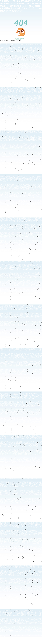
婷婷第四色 (38, 87)
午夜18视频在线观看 (4, 318)
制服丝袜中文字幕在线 (30, 129)
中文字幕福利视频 (3, 336)
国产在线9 (36, 519)
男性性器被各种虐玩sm (34, 245)
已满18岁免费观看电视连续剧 (32, 547)
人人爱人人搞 (6, 63)
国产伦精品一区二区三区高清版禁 (32, 280)
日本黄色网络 (5, 178)
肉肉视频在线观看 (21, 429)
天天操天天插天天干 (17, 525)
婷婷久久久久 (24, 412)
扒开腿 (22, 73)
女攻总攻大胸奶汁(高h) (18, 474)
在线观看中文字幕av (35, 515)
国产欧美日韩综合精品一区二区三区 (14, 164)
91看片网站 (33, 306)
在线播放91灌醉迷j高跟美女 (23, 241)
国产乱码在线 (5, 145)
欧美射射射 (12, 329)
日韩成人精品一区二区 (21, 115)
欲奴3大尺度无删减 (14, 256)
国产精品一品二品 (38, 161)
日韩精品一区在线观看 (17, 193)
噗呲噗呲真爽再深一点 (30, 281)
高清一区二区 (31, 163)
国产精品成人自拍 (6, 203)
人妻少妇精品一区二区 (23, 321)
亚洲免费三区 (10, 482)
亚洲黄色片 (26, 199)
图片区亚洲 (27, 178)
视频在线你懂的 (31, 508)
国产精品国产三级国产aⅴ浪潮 (14, 580)
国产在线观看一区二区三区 (22, 165)
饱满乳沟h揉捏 (5, 309)
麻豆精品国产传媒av (27, 210)
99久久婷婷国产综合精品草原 (14, 232)
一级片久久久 (12, 505)
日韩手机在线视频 (26, 244)
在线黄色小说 (4, 58)
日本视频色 (26, 438)
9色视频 (18, 371)
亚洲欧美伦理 (11, 306)
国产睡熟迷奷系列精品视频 (18, 172)
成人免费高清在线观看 (8, 543)
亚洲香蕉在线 (15, 229)
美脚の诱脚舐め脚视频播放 (30, 124)
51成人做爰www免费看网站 (33, 143)
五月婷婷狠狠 (26, 629)
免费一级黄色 (18, 357)
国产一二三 (25, 96)
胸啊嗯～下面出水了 (7, 502)
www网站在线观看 (10, 75)
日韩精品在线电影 (25, 197)
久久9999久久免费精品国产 (10, 47)
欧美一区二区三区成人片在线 (7, 146)
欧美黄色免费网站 (7, 370)
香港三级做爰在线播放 (12, 115)
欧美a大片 (32, 268)
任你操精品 (4, 124)
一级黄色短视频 (3, 241)
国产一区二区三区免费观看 (18, 398)
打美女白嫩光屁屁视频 (34, 347)
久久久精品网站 (35, 220)
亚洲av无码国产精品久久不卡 (26, 75)
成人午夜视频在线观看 (21, 71)
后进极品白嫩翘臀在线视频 (27, 265)
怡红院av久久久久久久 (9, 176)
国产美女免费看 (17, 233)
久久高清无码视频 (27, 402)
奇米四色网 (18, 492)
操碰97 (6, 526)
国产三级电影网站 (38, 578)
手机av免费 (20, 332)
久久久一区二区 (13, 216)
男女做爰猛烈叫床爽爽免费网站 (10, 298)
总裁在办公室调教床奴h (33, 205)
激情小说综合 (4, 285)
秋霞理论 (31, 554)
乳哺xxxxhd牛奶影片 (25, 469)
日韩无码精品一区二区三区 (13, 189)
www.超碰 (39, 546)
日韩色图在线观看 (8, 427)
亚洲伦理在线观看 (37, 96)
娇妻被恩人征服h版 (36, 154)
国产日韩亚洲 (17, 177)
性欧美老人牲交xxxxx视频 (5, 256)
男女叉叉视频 (7, 315)
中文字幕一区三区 (38, 228)
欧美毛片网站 (15, 503)
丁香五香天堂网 (15, 410)
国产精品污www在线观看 (8, 103)
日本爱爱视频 (38, 466)
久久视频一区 (23, 51)
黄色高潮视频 (18, 619)
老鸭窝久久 (16, 322)
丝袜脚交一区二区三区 (35, 201)
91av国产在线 (38, 165)
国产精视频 (27, 131)
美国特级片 (28, 471)
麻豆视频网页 (21, 72)
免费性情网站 (38, 204)
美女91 (5, 272)
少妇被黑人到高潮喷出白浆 (21, 123)
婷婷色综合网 (39, 630)
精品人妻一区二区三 (29, 370)
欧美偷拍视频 (7, 104)
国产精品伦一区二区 (32, 138)
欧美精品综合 (2, 125)
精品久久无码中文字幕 (8, 259)
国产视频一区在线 (36, 74)
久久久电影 (2, 627)
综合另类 (18, 395)
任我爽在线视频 (14, 523)
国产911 (16, 310)
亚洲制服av (37, 358)
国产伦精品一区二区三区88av (16, 417)
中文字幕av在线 (3, 89)
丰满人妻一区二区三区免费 (5, 68)
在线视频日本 (36, 378)
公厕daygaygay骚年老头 (29, 538)
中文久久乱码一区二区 (21, 132)
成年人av (15, 361)
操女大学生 (14, 57)
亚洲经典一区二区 (35, 114)
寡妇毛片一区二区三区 (21, 298)
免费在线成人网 (25, 242)
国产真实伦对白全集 (4, 74)
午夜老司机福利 (5, 148)
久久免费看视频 (7, 523)
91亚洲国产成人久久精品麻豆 (18, 334)
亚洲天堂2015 (20, 535)
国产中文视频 (7, 632)
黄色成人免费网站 (34, 97)
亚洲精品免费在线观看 (4, 300)
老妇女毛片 (27, 184)
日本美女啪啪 (24, 427)
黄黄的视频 (32, 209)
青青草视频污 (26, 116)
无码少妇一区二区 (14, 251)
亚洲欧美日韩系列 (31, 106)
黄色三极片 (36, 478)
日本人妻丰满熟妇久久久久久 (21, 350)
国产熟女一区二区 (26, 202)
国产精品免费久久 (3, 291)
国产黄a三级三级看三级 (6, 273)
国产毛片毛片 (20, 229)
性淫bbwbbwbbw (37, 159)
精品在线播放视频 (28, 301)
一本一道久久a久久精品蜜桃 (28, 531)
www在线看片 (8, 347)
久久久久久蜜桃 (9, 527)
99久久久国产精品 (13, 381)
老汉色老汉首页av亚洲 (29, 176)
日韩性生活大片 (22, 189)
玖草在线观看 (13, 451)
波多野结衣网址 (25, 607)
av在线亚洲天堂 (31, 412)
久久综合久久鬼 (17, 541)
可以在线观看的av (23, 614)
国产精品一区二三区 (33, 225)
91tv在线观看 (19, 283)
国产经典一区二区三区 (31, 630)
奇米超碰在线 (27, 445)
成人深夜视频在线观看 (12, 426)
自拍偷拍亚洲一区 (19, 203)
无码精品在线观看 (13, 323)
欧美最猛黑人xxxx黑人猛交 (27, 267)
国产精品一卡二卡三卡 (7, 443)
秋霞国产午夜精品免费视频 (29, 398)
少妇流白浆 (30, 148)
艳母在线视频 (32, 60)
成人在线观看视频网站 (36, 237)
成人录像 (31, 324)
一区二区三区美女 (8, 507)
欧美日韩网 (25, 363)
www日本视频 (39, 195)
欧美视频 (30, 509)
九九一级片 (3, 281)
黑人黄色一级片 (8, 490)
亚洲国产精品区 (38, 318)
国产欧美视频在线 (35, 103)
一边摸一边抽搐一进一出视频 (28, 519)
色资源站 (21, 508)
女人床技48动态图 (26, 226)
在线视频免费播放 (13, 181)
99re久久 (9, 119)
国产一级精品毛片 (18, 217)
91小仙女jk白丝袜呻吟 (22, 523)
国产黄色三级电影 (20, 571)
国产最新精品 (2, 167)
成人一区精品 (35, 355)
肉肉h (34, 260)
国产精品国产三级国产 (24, 232)
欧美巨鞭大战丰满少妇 (26, 114)
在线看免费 (13, 380)
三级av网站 (2, 469)
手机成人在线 (24, 369)
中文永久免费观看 (26, 213)
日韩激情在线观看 (17, 379)
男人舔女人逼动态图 (31, 168)
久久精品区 (13, 225)
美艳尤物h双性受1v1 (26, 481)
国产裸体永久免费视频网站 (20, 436)
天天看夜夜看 (33, 579)
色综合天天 (10, 196)
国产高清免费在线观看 (26, 282)
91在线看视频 (13, 252)
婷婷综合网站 (7, 396)
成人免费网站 (16, 44)
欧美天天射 (23, 128)
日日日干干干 (12, 455)
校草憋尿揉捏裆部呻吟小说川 (6, 138)
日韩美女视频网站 (24, 388)
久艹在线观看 (5, 514)
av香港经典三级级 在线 (7, 615)
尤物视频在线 (14, 598)
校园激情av (32, 382)
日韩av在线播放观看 (4, 339)
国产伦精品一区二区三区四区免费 (11, 67)
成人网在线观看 (15, 430)
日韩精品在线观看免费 (26, 603)
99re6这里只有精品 (36, 277)
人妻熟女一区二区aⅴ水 (27, 84)
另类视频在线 (27, 112)
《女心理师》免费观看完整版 (10, 127)
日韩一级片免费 (27, 579)
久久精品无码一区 (27, 306)
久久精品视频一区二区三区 (13, 121)
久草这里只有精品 (23, 144)
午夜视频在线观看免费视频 (9, 316)
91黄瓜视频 (36, 481)
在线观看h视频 (33, 111)
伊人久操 (9, 249)
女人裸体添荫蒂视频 (20, 307)
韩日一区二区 (15, 557)
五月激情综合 (17, 484)
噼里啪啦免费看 (23, 250)
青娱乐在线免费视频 (15, 487)
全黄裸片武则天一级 (16, 403)
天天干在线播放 (34, 274)
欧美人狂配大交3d (19, 224)
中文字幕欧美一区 (12, 151)
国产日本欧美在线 (38, 248)
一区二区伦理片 (26, 513)
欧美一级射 (9, 605)
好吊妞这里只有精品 (36, 84)
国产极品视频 (27, 273)
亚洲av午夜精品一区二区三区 (17, 275)
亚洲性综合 (16, 208)
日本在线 (12, 497)
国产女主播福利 (17, 104)
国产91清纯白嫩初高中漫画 (21, 168)
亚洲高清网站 (2, 112)
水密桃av (28, 274)
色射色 (40, 105)
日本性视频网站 (34, 346)
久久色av (13, 614)
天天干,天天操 (20, 194)
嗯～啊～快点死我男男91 (8, 113)
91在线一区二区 (31, 599)
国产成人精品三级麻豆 (34, 499)
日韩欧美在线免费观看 (5, 192)
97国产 (6, 628)
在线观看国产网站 (20, 598)
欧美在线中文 (36, 217)
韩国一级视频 (22, 428)
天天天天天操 (17, 211)
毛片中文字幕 (9, 201)
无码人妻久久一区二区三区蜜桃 (8, 357)
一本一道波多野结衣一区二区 (15, 510)
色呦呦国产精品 (3, 473)
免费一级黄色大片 (22, 256)
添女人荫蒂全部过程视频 (27, 264)
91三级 (11, 213)
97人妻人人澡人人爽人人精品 (34, 90)
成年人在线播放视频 (25, 394)
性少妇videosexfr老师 (33, 242)
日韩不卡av (13, 389)
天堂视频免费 (34, 236)
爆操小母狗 (39, 598)
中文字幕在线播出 (21, 479)
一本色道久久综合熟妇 (27, 136)
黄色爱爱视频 (15, 603)
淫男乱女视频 (14, 241)
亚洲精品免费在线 (32, 441)
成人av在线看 (38, 426)
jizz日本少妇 (6, 505)
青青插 (18, 240)
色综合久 (34, 623)
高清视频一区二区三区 (31, 518)
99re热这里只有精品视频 (15, 465)
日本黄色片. (29, 237)
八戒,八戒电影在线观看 (29, 172)
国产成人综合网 (19, 366)
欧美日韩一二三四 (17, 588)
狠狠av (1, 90)
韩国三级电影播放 (30, 177)
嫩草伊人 (19, 212)
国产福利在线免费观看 (29, 341)
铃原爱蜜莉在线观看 (21, 59)
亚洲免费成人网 (3, 579)
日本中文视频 (32, 87)
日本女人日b (32, 411)
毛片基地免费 (23, 65)
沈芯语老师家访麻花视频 (12, 571)
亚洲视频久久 (38, 240)
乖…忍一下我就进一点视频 (13, 210)
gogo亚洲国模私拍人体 (16, 509)
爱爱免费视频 (38, 597)
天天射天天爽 (28, 418)
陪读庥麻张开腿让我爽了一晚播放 (20, 318)
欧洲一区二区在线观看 (23, 599)
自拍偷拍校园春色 (32, 64)
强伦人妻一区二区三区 (31, 71)
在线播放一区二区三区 (30, 567)
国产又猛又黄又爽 (27, 99)
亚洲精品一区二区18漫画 (14, 573)
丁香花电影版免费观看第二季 (11, 342)
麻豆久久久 (38, 405)
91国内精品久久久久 (32, 193)
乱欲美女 (29, 498)
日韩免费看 (6, 114)
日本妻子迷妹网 (23, 147)
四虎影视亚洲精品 (3, 210)
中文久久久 (29, 457)
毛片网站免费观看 (32, 195)
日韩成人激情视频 (6, 296)
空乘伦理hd (9, 58)
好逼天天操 (17, 299)
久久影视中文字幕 (29, 344)
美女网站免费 (29, 442)
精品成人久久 (7, 465)
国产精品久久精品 (33, 450)
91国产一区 (5, 153)
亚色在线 (28, 79)
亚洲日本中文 (20, 612)
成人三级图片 (14, 59)
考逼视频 (28, 374)
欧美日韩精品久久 (3, 44)
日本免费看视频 (32, 556)
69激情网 (30, 622)
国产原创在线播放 (23, 125)
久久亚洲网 (35, 539)
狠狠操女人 (27, 87)
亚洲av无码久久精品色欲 (9, 95)
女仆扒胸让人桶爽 (20, 273)
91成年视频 (30, 144)
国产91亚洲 (36, 172)
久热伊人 (21, 314)
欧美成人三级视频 (35, 128)
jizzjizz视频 (10, 398)
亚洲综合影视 (33, 291)
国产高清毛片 (22, 87)
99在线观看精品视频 (36, 186)
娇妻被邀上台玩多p (35, 297)
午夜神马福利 (39, 306)
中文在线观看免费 (34, 133)
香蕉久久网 (38, 325)
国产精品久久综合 (5, 283)
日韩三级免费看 (22, 79)
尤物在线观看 (7, 209)
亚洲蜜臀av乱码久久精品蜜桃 (20, 308)
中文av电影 (11, 318)
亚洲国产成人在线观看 (7, 503)
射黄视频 (12, 627)
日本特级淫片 (21, 406)
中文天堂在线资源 (32, 233)
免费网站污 (15, 106)
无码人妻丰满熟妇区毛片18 (10, 511)
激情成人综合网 (23, 434)
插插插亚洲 (23, 316)
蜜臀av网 (30, 50)
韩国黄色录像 (35, 457)
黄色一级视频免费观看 (34, 146)
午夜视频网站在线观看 (21, 133)
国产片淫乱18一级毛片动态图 (19, 425)
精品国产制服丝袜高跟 (21, 81)
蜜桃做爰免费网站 (33, 160)
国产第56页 (3, 244)
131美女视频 (22, 129)
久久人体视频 (30, 250)
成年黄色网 (13, 281)
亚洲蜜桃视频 (38, 56)
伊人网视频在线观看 (30, 578)
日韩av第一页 (25, 90)
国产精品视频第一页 (37, 509)
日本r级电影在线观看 (27, 140)
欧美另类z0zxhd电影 (11, 169)
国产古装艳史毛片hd (30, 285)
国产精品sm (21, 268)
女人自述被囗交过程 (24, 167)
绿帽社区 (32, 481)
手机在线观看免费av (29, 551)
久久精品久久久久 (30, 81)
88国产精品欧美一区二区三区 (7, 474)
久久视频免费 (21, 98)
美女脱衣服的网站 (10, 288)
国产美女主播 (11, 339)
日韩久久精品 (38, 557)
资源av (22, 349)
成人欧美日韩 (6, 187)
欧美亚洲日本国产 (12, 133)
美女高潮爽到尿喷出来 (11, 475)
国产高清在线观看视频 (21, 56)
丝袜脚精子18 (39, 430)
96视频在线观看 (29, 298)
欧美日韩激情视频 (25, 64)
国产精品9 (4, 354)
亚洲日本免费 (13, 506)
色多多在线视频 (12, 514)
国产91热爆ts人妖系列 (35, 315)
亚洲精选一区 (12, 539)
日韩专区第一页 (28, 493)
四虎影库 (7, 151)
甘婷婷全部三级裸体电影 (37, 75)
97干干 (34, 265)
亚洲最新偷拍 (37, 196)
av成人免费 (37, 49)
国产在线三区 (32, 590)
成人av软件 (25, 508)
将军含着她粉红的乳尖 (4, 97)
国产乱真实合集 (33, 634)
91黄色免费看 (5, 233)
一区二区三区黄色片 (10, 211)
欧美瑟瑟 (39, 316)
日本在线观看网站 (12, 309)
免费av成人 (38, 487)
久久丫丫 (8, 251)
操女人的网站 (26, 340)
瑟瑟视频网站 (17, 339)
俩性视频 (5, 459)
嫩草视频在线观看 (31, 165)
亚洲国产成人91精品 (32, 369)
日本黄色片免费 (11, 153)
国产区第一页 (26, 181)
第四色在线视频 (33, 116)
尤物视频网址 (13, 282)
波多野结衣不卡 (33, 357)
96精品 (7, 125)
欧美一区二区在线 (6, 154)
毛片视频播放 (13, 149)
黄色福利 (24, 249)
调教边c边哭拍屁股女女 (30, 57)
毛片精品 (32, 164)
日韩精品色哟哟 (3, 83)
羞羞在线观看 (14, 81)
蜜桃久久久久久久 (32, 320)
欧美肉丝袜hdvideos (36, 58)
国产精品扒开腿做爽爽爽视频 (17, 402)
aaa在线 (16, 331)
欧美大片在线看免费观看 (5, 599)
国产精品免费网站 (13, 154)
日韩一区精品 (10, 116)
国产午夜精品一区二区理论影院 (34, 477)
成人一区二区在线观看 (8, 106)
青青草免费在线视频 (20, 225)
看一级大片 (9, 108)
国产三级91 (27, 347)
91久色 (23, 257)
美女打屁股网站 (6, 594)
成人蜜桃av (21, 44)
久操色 (31, 478)
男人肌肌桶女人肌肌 (25, 104)
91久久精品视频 (17, 530)
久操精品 (21, 136)
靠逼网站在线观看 (15, 87)
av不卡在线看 (8, 112)
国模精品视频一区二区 (13, 60)
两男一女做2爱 (7, 349)
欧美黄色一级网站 (23, 80)
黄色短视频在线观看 (16, 162)
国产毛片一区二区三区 (15, 586)
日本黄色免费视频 (19, 47)
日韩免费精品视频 (35, 256)
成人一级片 (38, 406)
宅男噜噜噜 (21, 435)
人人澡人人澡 (22, 245)
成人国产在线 (29, 92)
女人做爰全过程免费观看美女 (20, 235)
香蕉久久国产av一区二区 (23, 276)
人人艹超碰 (32, 381)
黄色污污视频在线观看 (10, 619)
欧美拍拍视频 (8, 212)
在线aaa (33, 65)
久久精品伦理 (25, 556)
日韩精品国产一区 (23, 487)
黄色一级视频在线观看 (17, 330)
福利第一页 (38, 233)
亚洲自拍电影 (15, 582)
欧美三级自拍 (34, 587)
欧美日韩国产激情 (31, 309)
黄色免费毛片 (9, 156)
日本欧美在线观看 (35, 210)
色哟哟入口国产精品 (17, 615)
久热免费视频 (27, 120)
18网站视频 (20, 372)
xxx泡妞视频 (7, 282)
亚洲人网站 (8, 506)
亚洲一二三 (10, 618)
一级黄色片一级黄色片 (18, 140)
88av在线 (11, 607)
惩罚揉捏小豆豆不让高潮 (36, 338)
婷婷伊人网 (29, 336)
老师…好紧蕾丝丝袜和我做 (28, 372)
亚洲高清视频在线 (6, 518)
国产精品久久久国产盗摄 (8, 111)
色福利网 (31, 323)
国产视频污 (7, 455)
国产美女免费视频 (5, 141)
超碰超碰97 (19, 105)
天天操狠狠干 (27, 268)
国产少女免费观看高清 (28, 137)
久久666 (10, 88)
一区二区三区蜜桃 (14, 72)
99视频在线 (32, 204)
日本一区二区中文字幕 (22, 183)
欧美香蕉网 (8, 388)
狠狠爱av (38, 518)
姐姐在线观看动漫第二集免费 (8, 80)
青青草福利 (7, 627)
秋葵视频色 (13, 462)
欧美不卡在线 (14, 237)
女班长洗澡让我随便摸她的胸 (13, 291)
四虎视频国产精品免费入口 (16, 626)
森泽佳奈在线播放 (7, 237)
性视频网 (36, 285)
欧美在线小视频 (12, 461)
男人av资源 (27, 107)
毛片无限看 (14, 413)
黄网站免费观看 (7, 200)
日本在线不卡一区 (12, 197)
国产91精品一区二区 (37, 373)
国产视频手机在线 (22, 449)
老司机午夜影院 (13, 554)
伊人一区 (35, 149)
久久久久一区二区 (29, 121)
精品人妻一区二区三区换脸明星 (30, 294)
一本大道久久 (15, 284)
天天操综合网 (24, 105)
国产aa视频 (32, 313)
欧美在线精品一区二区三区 (11, 135)
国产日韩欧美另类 (27, 47)
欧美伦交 (7, 266)
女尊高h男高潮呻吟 (16, 88)
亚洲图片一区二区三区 (27, 277)
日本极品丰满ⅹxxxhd (7, 90)
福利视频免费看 (19, 226)
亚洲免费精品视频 (34, 540)
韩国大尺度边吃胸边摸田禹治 (36, 73)
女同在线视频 (19, 149)
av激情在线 (37, 268)
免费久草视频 (19, 209)
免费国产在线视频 (24, 492)
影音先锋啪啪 (39, 67)
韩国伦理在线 (20, 397)
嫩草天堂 (13, 289)
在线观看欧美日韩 (17, 219)
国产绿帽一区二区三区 (8, 330)
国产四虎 (37, 59)
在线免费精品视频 (13, 204)
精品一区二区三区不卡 (33, 104)
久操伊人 (15, 194)
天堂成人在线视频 (26, 421)
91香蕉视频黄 (28, 596)
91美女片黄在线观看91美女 (34, 155)
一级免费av (22, 301)
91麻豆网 (5, 288)
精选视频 (29, 363)
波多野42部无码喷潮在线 (36, 322)
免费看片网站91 (14, 438)
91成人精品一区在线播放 (17, 90)
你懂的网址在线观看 (28, 582)
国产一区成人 (6, 477)
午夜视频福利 (5, 121)
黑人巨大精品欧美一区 (17, 259)
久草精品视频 (29, 470)
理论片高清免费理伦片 (13, 141)
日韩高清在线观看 (5, 564)
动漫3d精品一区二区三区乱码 (31, 420)
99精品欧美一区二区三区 (24, 63)
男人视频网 (38, 624)
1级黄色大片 (37, 381)
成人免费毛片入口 (27, 229)
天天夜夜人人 (29, 51)
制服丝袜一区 (36, 467)
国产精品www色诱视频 (10, 128)
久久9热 (1, 106)
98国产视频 (36, 503)
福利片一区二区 (15, 227)
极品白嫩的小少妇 (11, 406)
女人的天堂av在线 (29, 95)
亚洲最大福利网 (37, 175)
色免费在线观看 (17, 444)
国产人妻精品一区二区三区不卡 (7, 486)
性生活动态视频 (30, 328)
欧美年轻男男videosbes (25, 357)
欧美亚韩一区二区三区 (5, 546)
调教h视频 (9, 285)
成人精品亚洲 (24, 127)
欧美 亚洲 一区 (18, 153)
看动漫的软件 (23, 580)
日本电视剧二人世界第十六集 (9, 495)
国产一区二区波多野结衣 (5, 307)
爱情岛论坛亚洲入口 (4, 162)
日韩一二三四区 (8, 275)
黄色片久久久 (23, 510)
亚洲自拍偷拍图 (36, 475)
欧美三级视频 (32, 340)
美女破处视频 (4, 119)
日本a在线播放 (9, 410)
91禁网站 (36, 404)
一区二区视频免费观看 (18, 421)
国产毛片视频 (26, 521)
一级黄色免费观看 (7, 369)
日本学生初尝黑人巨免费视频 (14, 348)
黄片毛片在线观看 (12, 630)
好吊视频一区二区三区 (37, 438)
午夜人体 (39, 234)
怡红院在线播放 (18, 169)
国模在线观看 (23, 374)
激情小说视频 (5, 193)
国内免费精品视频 (13, 97)
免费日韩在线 (10, 44)
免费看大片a (20, 202)
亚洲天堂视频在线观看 (28, 98)
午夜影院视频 (37, 171)
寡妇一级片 (7, 50)
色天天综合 (15, 146)
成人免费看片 (19, 426)
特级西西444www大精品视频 (31, 458)
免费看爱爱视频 (35, 622)
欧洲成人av (6, 379)
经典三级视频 (15, 294)
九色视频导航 (21, 337)
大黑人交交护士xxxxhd (5, 522)
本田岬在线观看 (16, 527)
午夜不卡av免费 (13, 209)
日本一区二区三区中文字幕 (11, 120)
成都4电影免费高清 (13, 220)
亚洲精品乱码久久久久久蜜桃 (32, 119)
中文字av (12, 349)
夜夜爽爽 (2, 524)
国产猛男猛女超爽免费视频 (35, 227)
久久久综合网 (15, 276)
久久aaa (28, 611)
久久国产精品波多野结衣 (11, 122)
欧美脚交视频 (25, 143)
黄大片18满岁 (18, 422)
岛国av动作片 (10, 459)
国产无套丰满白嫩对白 (28, 194)
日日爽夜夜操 (38, 113)
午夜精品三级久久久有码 (34, 517)
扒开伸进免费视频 (6, 386)
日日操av (17, 614)
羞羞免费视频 (31, 141)
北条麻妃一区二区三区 (34, 610)
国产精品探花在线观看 (22, 251)
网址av (10, 162)
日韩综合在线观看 (27, 275)
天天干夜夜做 (7, 216)
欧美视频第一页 (27, 435)
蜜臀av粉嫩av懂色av (36, 605)
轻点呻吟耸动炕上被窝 (36, 92)
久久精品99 (38, 111)
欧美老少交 (24, 274)
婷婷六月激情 (18, 316)
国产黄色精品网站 (31, 318)
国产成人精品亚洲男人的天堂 (24, 146)
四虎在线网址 (37, 412)
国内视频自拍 (23, 68)
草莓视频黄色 (9, 227)
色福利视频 (19, 282)
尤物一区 (28, 249)
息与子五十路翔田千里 (35, 522)
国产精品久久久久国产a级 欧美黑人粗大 (23, 139)
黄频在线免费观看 (13, 397)
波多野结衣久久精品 (18, 519)
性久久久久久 (4, 132)
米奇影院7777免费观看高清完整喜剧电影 (11, 136)
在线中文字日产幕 (37, 334)
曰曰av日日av (29, 256)
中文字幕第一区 (24, 312)
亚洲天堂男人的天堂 (32, 414)
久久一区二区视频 (17, 501)
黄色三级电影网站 (29, 217)
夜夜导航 (16, 524)
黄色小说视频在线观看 (25, 326)
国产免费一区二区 (37, 121)
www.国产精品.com (21, 55)
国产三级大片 (7, 524)
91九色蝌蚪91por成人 (8, 555)
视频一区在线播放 (3, 542)
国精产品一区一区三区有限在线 (26, 260)
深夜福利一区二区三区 (4, 449)
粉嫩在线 (20, 242)
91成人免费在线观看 (12, 226)
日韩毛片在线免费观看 (25, 164)
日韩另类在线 (9, 130)
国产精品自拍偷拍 (34, 273)
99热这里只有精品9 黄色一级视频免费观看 (17, 300)
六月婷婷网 (18, 460)
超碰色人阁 (23, 635)
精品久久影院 (14, 273)
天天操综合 (30, 154)
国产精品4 (13, 299)
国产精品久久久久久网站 (32, 546)
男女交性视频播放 (10, 83)
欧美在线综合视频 (11, 483)
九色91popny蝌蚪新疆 (5, 137)
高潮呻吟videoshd (38, 590)
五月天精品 (25, 539)
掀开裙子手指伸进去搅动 (7, 294)
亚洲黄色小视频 (13, 345)
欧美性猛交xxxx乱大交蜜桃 (32, 125)
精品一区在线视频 (11, 51)
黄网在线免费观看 (25, 149)
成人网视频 (23, 119)
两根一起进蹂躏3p (28, 605)
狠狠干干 (2, 76)
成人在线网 (7, 168)
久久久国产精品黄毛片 (11, 173)
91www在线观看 (34, 216)
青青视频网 (26, 44)
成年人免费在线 (22, 347)
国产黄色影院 (24, 602)
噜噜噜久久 (27, 396)
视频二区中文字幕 (30, 354)
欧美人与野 (18, 393)
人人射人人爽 (31, 175)
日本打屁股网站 (34, 173)
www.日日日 (28, 65)
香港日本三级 (24, 506)
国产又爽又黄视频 (28, 191)
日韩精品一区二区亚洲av (36, 501)
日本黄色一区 (23, 403)
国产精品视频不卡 (26, 330)
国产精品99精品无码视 (4, 250)
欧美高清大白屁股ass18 (24, 446)
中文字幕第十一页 (10, 322)
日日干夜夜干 (25, 292)
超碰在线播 (8, 281)
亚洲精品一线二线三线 (25, 613)
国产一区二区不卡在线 (18, 74)
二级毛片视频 (10, 597)
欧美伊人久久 (19, 197)
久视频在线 (11, 187)
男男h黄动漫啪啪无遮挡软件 (19, 253)
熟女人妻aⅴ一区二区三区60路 (13, 358)
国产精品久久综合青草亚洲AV (11, 445)
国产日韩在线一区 (14, 347)
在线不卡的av (22, 529)
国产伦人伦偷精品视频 (22, 466)
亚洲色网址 (21, 100)
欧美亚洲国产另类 (22, 503)
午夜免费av (8, 451)
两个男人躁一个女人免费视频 (27, 462)
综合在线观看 (22, 346)
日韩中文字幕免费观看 (34, 226)
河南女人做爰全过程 (17, 157)
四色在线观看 (6, 220)
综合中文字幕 (27, 221)
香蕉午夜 (14, 602)
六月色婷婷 (17, 51)
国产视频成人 (2, 122)
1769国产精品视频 (6, 171)
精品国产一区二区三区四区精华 (18, 370)
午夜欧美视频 (17, 565)
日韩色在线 (23, 385)
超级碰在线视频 (13, 632)
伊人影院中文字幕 (30, 358)
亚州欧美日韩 (18, 377)
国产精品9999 (13, 315)
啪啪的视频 (30, 497)
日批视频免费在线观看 (28, 74)
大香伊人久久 (37, 341)
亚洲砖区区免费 (18, 461)
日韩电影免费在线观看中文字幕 (28, 459)
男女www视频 (8, 438)
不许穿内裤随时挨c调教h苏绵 (11, 267)
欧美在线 (11, 104)
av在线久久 (33, 157)
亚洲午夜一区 (15, 63)
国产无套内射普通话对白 (23, 106)
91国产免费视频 (17, 349)
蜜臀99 (31, 475)
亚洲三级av (26, 225)
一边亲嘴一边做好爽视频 (18, 113)
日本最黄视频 (33, 202)
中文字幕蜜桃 (33, 566)
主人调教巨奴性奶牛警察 (14, 125)
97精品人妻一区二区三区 (21, 471)
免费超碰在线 (18, 52)
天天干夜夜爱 (3, 393)
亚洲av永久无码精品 (16, 65)
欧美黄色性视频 (37, 66)
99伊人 (6, 144)
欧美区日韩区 (5, 96)
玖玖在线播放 (27, 204)
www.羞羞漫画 (3, 156)
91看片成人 (37, 398)
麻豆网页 (18, 195)
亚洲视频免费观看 (23, 108)
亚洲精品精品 (38, 506)
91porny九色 (11, 477)
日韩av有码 (3, 123)
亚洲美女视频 (4, 435)
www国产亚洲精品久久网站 (29, 627)
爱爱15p (7, 71)
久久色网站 (6, 350)
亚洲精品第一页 (36, 527)
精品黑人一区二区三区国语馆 (32, 468)
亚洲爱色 (38, 169)
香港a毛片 (19, 385)
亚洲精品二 (24, 404)
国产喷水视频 (21, 111)
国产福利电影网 (11, 331)
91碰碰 (25, 364)
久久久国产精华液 (26, 97)
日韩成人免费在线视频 (14, 170)
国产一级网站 (17, 80)
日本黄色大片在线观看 (36, 541)
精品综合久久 (7, 364)
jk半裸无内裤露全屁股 (26, 157)
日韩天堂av (15, 457)
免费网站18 (9, 229)
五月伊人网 (27, 253)
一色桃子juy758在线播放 (35, 112)
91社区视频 (3, 130)
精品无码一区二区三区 (33, 44)
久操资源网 (20, 249)
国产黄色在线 (29, 68)
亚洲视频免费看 (32, 325)
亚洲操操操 (20, 363)
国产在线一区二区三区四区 (6, 563)
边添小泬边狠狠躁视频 (34, 188)
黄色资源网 (38, 296)
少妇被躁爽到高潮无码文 (36, 83)
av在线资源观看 (38, 299)
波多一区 (22, 137)
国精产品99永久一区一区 (10, 500)
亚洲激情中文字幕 (11, 328)
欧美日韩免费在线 (3, 626)
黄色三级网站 (29, 103)
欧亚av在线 (23, 342)
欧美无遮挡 (15, 191)
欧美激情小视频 (33, 331)
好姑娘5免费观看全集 (5, 149)
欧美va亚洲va (10, 163)
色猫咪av (11, 63)
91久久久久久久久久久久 (34, 257)
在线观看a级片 (9, 403)
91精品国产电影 (10, 354)
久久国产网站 (14, 249)
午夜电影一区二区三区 (34, 394)
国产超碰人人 (18, 336)
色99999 (26, 589)
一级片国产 (15, 353)
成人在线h (18, 511)
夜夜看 (29, 501)
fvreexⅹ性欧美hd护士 (10, 161)
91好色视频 (37, 508)
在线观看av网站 (32, 595)
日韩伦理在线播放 (29, 88)
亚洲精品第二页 (29, 434)
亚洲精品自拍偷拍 (10, 473)
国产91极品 (21, 410)
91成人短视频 (36, 462)
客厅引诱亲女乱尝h (32, 135)
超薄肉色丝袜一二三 (10, 310)
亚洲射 (12, 588)
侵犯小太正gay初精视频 (11, 304)
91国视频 (33, 596)
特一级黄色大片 (17, 161)
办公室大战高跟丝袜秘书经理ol (34, 80)
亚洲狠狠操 (14, 76)
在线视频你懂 (23, 468)
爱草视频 (37, 340)
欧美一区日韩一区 (34, 184)
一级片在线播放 (21, 438)
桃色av (28, 466)
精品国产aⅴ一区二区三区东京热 (19, 567)
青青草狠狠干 (14, 212)
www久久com (19, 143)
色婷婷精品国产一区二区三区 (29, 156)
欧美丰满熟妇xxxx (9, 314)
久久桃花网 (5, 163)
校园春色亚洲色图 (15, 502)
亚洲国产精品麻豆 (6, 394)
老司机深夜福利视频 (15, 538)
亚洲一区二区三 (7, 635)
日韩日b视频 (36, 401)
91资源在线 (15, 111)
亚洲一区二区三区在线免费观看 (20, 470)
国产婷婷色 (21, 557)
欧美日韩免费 (9, 365)
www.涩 (20, 499)
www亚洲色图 (19, 173)
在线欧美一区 (34, 234)
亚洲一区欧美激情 (8, 570)
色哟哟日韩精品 (23, 502)
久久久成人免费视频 (11, 321)
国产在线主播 (12, 338)
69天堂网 (31, 349)
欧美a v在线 (15, 155)
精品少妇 (23, 418)
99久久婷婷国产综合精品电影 (29, 113)
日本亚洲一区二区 (36, 574)
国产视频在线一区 (35, 301)
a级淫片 (7, 463)
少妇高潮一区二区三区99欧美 (28, 159)
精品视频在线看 (14, 55)
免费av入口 (17, 463)
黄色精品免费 (28, 387)
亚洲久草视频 (20, 180)
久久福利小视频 (30, 91)
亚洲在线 (19, 89)
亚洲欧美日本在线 (12, 371)
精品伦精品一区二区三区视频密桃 (12, 167)
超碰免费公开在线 (8, 76)
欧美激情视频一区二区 (17, 213)
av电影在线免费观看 (8, 276)
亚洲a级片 (21, 210)
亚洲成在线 (28, 203)
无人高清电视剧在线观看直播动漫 (10, 99)
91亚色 (29, 167)
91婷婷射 (15, 532)
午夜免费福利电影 (21, 587)
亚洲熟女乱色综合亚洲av (23, 362)
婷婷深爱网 (17, 396)
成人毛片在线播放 (11, 336)
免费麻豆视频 (19, 323)
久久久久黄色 (4, 454)
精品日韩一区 (24, 91)
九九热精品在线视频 (12, 542)
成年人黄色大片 (21, 191)
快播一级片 (32, 161)
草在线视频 (24, 630)
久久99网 (18, 342)
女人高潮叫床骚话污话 (18, 277)
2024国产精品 (6, 515)
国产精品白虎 (14, 92)
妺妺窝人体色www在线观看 (24, 67)
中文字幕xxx (13, 388)
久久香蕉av (9, 389)
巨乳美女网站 (8, 57)
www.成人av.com (21, 356)
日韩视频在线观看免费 (8, 48)
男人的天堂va (18, 462)
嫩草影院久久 (20, 340)
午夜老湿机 (22, 396)
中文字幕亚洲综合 (9, 346)
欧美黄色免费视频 (34, 167)
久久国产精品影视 (29, 55)
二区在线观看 (31, 49)
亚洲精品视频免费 (24, 500)
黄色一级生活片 (7, 299)
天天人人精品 (24, 76)
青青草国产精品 (12, 387)
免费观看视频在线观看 (24, 320)
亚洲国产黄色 (2, 619)
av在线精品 (38, 627)
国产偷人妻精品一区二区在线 (11, 498)
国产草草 (3, 590)
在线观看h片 (36, 628)
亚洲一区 (13, 396)
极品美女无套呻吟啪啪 (6, 340)
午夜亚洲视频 (32, 199)
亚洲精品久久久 (21, 381)
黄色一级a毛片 (26, 323)
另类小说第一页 (18, 159)
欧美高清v (29, 186)
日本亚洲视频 (18, 236)
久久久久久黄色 (8, 82)
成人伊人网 (37, 141)
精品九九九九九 (36, 115)
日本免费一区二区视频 (20, 338)
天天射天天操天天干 (29, 72)
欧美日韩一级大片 (29, 529)
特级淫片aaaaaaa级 (27, 444)
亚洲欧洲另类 (17, 147)
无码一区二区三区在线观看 (23, 634)
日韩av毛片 (39, 160)
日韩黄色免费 (20, 99)
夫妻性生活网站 (36, 417)
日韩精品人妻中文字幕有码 (17, 292)
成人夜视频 (33, 249)
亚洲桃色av (2, 427)
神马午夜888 (10, 193)
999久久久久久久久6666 (33, 353)
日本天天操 (27, 252)
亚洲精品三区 (12, 409)
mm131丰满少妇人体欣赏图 (20, 329)
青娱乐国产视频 (29, 115)
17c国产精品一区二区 (36, 82)
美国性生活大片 (6, 181)
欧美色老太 (14, 56)
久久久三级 (2, 489)
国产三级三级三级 (7, 92)
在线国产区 (3, 71)
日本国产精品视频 (18, 192)
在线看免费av (12, 463)
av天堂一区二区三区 (34, 330)
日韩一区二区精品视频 (29, 171)
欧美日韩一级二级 (18, 473)
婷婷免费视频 (26, 433)
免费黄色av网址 (22, 121)
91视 (33, 259)
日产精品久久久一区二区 (12, 143)
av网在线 (1, 425)
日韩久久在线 (11, 235)
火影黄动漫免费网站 (19, 623)
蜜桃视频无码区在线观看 (12, 234)
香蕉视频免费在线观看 (20, 261)
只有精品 (25, 224)
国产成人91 (35, 250)
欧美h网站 (7, 551)
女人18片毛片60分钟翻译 (13, 178)
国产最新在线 (25, 196)
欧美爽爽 (5, 441)
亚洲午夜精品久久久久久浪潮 (36, 89)
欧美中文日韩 (24, 619)
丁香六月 (15, 105)
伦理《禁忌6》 (4, 559)
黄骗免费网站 (13, 200)
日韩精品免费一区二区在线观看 (22, 441)
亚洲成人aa (27, 324)
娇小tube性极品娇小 (24, 148)
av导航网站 (7, 183)
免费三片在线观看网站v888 (19, 131)
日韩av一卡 (27, 356)
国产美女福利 (18, 631)
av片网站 (14, 393)
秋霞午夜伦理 (23, 211)
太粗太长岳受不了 (24, 233)
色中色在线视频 (5, 140)
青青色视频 (15, 442)
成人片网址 (25, 50)
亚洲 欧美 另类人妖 (9, 469)
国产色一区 (23, 393)
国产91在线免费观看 (22, 92)
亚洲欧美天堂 (26, 535)
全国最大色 (8, 344)
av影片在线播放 (21, 331)
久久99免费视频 (19, 49)
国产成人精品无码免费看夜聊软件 (11, 184)
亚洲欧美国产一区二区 (15, 68)
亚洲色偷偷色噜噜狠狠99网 (25, 83)
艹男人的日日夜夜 (15, 112)
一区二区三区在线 (16, 574)
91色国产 (20, 412)
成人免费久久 (32, 290)
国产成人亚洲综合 (8, 257)
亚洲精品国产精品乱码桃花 (9, 139)
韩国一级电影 (11, 233)
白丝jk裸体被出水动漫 (34, 513)
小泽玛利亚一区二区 (23, 322)
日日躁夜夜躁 (6, 444)
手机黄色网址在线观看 (17, 48)
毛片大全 (20, 114)
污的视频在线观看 (29, 632)
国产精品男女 (12, 489)
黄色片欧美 (22, 365)
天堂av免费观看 (33, 67)
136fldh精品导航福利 (16, 570)
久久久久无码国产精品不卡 (14, 148)
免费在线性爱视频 (20, 589)
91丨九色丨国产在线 (10, 73)
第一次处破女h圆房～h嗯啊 (21, 309)
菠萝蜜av (28, 385)
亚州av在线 (15, 634)
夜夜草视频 (19, 630)
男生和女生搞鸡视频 (25, 483)
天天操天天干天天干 (4, 248)
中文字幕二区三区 (23, 339)
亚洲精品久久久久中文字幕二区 (19, 103)
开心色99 (32, 213)
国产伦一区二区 (24, 484)
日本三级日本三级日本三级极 (7, 356)
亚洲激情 (10, 526)
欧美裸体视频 (9, 313)
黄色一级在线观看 (26, 209)
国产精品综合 (35, 152)
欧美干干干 (26, 557)
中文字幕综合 (4, 100)
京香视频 (27, 429)
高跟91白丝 (5, 261)
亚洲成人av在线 (32, 500)
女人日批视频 (33, 564)
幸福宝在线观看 (33, 48)
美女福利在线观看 (25, 169)
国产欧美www (39, 71)
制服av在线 (28, 315)
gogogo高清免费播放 (18, 244)
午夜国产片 (28, 133)
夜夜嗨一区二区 (27, 411)
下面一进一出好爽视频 (33, 63)
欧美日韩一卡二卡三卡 (33, 453)
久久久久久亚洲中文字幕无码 (33, 379)
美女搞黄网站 (17, 75)
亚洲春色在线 (27, 261)
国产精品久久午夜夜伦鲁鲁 (20, 373)
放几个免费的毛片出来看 (19, 486)
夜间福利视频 (12, 50)
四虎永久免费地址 (18, 274)
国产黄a (32, 401)
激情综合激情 (14, 490)
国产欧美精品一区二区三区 (25, 240)
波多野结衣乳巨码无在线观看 (33, 251)
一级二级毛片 (10, 390)
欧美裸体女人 (33, 100)
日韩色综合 (18, 127)
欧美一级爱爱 (39, 124)
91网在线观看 (2, 451)
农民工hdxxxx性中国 (29, 333)
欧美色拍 (30, 588)
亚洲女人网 (31, 455)
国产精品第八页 (38, 209)
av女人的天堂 (23, 88)
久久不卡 (8, 202)
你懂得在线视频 (32, 180)
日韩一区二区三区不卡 (18, 96)
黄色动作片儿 (9, 393)
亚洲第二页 (18, 312)
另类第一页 (18, 427)
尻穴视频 (35, 132)
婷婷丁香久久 (39, 265)
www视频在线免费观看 (16, 138)
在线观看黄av (27, 100)
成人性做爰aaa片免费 (8, 105)
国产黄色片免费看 (34, 131)
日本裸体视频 (32, 466)
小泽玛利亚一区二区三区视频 (16, 546)
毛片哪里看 (31, 293)
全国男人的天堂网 (21, 405)
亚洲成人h (29, 123)
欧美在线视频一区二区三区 (5, 72)
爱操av (30, 495)
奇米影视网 (6, 630)
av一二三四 (31, 252)
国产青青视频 (26, 130)
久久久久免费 (25, 179)
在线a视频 (33, 613)
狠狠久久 (7, 177)
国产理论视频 (10, 324)
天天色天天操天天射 (4, 196)
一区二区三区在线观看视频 (10, 414)
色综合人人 (36, 81)
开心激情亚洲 (14, 66)
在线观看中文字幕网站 (11, 132)
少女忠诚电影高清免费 (25, 89)
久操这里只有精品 (23, 186)
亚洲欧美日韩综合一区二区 (31, 436)
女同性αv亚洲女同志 (26, 289)
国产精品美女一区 (29, 200)
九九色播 (23, 288)
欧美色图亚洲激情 (29, 235)
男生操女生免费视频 (8, 268)
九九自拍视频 (27, 111)
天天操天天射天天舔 (11, 499)
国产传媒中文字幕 (28, 58)
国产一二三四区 (24, 622)
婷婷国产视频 (23, 530)
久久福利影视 (28, 346)
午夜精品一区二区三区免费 (20, 272)
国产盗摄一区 (31, 179)
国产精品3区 (30, 96)
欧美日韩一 (22, 463)
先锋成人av (12, 524)
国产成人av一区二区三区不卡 (30, 406)
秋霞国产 (20, 325)
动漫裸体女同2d (4, 612)
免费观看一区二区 (20, 120)
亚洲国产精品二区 (34, 326)
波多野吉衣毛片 (21, 66)
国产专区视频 (39, 229)
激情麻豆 (34, 300)
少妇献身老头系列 (3, 525)
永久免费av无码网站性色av (8, 208)
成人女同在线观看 (6, 338)
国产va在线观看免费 (23, 170)
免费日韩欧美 (22, 107)
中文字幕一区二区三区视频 (24, 60)
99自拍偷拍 (17, 152)
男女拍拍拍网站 (36, 393)
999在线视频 (12, 203)
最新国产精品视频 (37, 88)
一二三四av (3, 201)
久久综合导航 (18, 128)
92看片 (27, 530)
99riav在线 (29, 404)
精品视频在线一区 (33, 410)
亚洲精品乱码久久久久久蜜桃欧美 (34, 224)
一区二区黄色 (37, 189)
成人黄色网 (15, 313)
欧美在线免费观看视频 (24, 248)
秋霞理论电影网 (30, 243)
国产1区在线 (26, 180)
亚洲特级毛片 (23, 352)
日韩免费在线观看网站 (36, 336)
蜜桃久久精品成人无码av (14, 245)
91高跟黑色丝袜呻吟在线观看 (14, 144)
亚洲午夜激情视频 (38, 354)
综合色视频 (21, 112)
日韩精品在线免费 (12, 453)
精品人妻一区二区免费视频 (24, 227)
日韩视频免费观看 (28, 307)
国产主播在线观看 (7, 292)
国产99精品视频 (10, 107)
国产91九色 (15, 179)
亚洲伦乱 (32, 329)
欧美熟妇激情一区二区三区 (21, 328)
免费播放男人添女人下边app (32, 147)
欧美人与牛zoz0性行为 (11, 441)
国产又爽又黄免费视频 (35, 47)
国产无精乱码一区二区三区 (33, 312)
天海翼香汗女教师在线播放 (5, 84)
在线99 (2, 64)
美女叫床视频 (31, 492)
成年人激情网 (26, 410)
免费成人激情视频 (13, 71)
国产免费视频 (35, 573)
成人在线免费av (18, 289)
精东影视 (28, 449)
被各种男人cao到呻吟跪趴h (25, 297)
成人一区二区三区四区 (12, 228)
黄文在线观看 (7, 558)
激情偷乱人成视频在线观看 (21, 122)
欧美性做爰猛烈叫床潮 (5, 52)
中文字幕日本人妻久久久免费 (31, 342)
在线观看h (32, 248)
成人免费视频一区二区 (11, 312)
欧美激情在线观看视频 (21, 57)
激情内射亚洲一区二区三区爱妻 (32, 482)
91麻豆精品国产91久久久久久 (12, 325)
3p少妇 (5, 499)
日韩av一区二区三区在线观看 (8, 147)
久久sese (11, 457)
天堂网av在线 (7, 588)
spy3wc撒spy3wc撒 (8, 191)
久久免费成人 (36, 328)
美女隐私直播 (13, 307)
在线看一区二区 (17, 497)
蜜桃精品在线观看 (6, 380)
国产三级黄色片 (11, 293)
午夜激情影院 (34, 442)
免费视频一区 (3, 240)
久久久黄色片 (39, 575)
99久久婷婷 (3, 73)
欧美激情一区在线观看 (24, 188)
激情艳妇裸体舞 (3, 229)
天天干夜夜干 (15, 533)
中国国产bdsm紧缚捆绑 (16, 82)
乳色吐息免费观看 (35, 495)
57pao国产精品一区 (27, 332)
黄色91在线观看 (18, 288)
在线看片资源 (17, 205)
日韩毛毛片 (20, 179)
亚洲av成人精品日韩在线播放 (9, 280)
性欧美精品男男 (34, 139)
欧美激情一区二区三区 (27, 623)
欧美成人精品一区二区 (13, 531)
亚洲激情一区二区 (22, 442)
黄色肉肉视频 (7, 377)
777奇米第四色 (32, 433)
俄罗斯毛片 (30, 350)
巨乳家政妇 (9, 79)
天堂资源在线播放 (23, 527)
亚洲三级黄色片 (35, 352)
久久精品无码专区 (12, 433)
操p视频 (19, 119)
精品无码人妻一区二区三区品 (29, 618)
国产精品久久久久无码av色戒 (13, 100)
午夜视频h (18, 248)
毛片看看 (6, 371)
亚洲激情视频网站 (6, 620)
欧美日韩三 (19, 76)
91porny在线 (23, 631)
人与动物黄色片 (13, 360)
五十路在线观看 (5, 265)
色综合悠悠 (31, 583)
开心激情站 (22, 58)
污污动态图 (36, 324)
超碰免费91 (11, 205)
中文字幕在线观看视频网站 (26, 82)
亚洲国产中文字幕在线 (13, 449)
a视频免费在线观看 (18, 265)
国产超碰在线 (5, 580)
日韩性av (6, 293)
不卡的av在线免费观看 (4, 562)
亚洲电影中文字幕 (33, 549)
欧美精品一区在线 (11, 471)
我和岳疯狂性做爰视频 (29, 299)
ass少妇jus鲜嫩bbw (36, 516)
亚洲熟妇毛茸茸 (24, 212)
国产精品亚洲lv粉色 (13, 547)
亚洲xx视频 (24, 461)
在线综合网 (5, 471)
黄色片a (9, 624)
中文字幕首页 (35, 191)
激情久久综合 (11, 96)
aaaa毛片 (5, 483)
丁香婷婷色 (11, 140)
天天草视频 (11, 265)
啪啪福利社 (35, 434)
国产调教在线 (19, 228)
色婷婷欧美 (38, 181)
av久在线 (12, 192)
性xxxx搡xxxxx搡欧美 (26, 173)
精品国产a (5, 115)
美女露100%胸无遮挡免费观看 (23, 269)
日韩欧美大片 (20, 181)
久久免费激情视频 (12, 578)
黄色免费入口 (30, 364)
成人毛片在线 (27, 73)
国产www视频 (21, 524)
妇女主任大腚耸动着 (4, 578)
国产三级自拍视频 (19, 50)
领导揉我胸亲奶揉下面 (7, 395)
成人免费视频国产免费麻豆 (33, 105)
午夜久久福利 (29, 211)
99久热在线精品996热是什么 (8, 485)
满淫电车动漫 (4, 321)
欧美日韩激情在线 (11, 272)
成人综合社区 (29, 300)
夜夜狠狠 (20, 531)
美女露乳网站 (7, 225)
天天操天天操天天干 (31, 56)
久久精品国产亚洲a (26, 499)
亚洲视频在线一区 (6, 491)
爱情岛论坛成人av (20, 345)
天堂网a (39, 468)
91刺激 (16, 581)
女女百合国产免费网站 (28, 66)
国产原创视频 (11, 145)
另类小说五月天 (32, 52)
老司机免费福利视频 (8, 218)
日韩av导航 (12, 386)
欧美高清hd (36, 366)
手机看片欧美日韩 (31, 339)
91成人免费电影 (19, 556)
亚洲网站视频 (34, 387)
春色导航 (22, 221)
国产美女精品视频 (8, 452)
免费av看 (7, 397)
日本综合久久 (33, 356)
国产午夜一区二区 (8, 155)
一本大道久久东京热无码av (19, 176)
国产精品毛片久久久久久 (12, 516)
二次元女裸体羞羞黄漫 (23, 258)
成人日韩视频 (2, 161)
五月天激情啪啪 (28, 348)
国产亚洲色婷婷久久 (11, 159)
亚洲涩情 (3, 212)
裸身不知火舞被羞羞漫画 (11, 301)
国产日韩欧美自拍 (12, 49)
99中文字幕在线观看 (37, 621)
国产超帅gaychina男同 (18, 145)
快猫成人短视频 (12, 266)
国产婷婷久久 (25, 558)
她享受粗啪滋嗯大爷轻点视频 (16, 160)
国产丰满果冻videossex (7, 493)
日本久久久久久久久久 (29, 360)
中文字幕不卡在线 (3, 406)
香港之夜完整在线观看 (33, 219)
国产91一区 (20, 310)
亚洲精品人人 (34, 471)
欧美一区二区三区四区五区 (32, 122)
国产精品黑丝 (20, 413)
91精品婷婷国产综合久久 (12, 89)
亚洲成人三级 (3, 401)
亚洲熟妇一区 (10, 525)
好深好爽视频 (2, 397)
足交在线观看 (37, 581)
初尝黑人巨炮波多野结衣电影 (15, 302)
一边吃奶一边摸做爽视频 (18, 618)
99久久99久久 (29, 127)
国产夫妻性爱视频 (6, 98)
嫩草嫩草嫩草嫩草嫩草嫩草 (19, 95)
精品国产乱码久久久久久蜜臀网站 (10, 180)
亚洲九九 (20, 603)
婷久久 (6, 482)
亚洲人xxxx (27, 486)
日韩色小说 (36, 305)
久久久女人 (26, 163)
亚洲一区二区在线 (24, 543)
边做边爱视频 (4, 411)
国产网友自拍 (30, 76)
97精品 (22, 444)
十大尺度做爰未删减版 (31, 523)
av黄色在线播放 (34, 348)
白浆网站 (4, 56)
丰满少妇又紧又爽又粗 (29, 59)
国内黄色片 (9, 430)
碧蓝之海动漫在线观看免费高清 (23, 453)
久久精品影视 (32, 244)
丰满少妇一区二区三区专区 (18, 199)
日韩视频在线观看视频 (26, 216)
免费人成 (35, 632)
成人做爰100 (19, 216)
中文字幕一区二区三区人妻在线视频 (8, 460)
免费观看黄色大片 (6, 55)
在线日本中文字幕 (14, 98)
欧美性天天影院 (32, 130)
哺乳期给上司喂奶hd (20, 252)
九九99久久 (15, 587)
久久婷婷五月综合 (15, 58)
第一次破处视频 (32, 181)
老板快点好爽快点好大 (23, 175)
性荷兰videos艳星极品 (4, 510)
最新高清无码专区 (34, 120)
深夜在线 (29, 108)
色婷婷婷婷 (7, 611)
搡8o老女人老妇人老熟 (6, 508)
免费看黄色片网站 (25, 52)
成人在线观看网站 (28, 365)
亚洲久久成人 (9, 56)
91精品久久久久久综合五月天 (11, 165)
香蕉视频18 (2, 266)
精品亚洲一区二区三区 (8, 361)
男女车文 (4, 325)
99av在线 (23, 525)
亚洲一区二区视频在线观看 (14, 250)
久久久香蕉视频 (32, 377)
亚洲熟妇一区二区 (16, 221)
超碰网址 (27, 257)
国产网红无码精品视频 (20, 124)
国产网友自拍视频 (24, 135)
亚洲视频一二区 (35, 50)
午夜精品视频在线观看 (6, 513)
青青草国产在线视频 (31, 506)
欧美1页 (37, 157)
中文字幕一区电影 (33, 221)
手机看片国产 (36, 529)
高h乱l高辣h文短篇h (14, 599)
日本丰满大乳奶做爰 (11, 124)
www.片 (38, 64)
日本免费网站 (24, 138)
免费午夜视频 (4, 324)
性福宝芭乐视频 (7, 242)
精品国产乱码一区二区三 (28, 145)
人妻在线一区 (15, 559)
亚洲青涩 (25, 534)
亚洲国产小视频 (14, 119)
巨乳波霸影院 (18, 455)
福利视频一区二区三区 (6, 458)
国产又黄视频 (18, 326)
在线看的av (25, 193)
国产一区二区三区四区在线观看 (34, 304)
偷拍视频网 (27, 331)
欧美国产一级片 (37, 252)
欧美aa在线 (22, 162)
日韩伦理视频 (17, 83)
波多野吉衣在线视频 (23, 208)
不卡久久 (36, 213)
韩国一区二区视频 (26, 48)
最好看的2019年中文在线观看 (17, 84)
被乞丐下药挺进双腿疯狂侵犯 (31, 594)
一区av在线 (35, 194)
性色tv (32, 314)
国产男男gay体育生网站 (33, 276)
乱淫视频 (16, 362)
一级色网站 (13, 52)
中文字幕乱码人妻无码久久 (15, 91)
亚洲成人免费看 (29, 574)
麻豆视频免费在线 (37, 524)
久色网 (36, 302)
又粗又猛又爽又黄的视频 (29, 571)
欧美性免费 (33, 426)
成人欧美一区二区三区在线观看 (23, 554)
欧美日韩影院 (25, 49)
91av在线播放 (10, 519)
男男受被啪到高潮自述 (33, 151)
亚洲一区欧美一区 (35, 310)
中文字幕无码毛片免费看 (33, 208)
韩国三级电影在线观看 (15, 296)
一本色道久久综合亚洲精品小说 (12, 175)
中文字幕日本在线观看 (33, 463)
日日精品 (18, 135)
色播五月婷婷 (38, 249)
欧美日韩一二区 (37, 329)
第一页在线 (9, 419)
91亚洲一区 (10, 199)
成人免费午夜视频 (14, 332)
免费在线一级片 (25, 325)
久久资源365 (14, 549)
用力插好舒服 (15, 435)
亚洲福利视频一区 (25, 455)
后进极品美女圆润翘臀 (29, 189)
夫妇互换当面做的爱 (25, 161)
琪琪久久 (25, 546)
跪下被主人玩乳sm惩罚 (36, 389)
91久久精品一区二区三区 (22, 154)
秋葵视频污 (15, 356)
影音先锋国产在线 (17, 64)
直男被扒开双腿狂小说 (16, 285)
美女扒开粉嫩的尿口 (34, 232)
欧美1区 (23, 217)
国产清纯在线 (5, 236)
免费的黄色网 (17, 73)
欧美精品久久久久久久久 (27, 236)
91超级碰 (37, 534)
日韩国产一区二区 (20, 445)
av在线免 (15, 548)
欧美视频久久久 (31, 511)
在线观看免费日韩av (10, 131)
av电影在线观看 (3, 571)
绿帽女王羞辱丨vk (15, 79)
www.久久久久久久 (30, 283)
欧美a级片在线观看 (19, 534)
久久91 (24, 203)
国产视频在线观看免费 (21, 200)
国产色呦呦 (18, 388)
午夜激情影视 (24, 379)
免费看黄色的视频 (26, 478)
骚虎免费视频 (20, 313)
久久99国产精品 (36, 127)
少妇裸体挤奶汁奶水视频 (8, 353)
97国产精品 (24, 542)
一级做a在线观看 (24, 452)
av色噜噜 (31, 149)
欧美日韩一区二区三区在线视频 (14, 622)
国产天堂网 (26, 349)
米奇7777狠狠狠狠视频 (35, 451)
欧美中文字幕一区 (13, 467)
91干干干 (9, 626)
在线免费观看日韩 (28, 598)
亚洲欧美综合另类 (6, 289)
